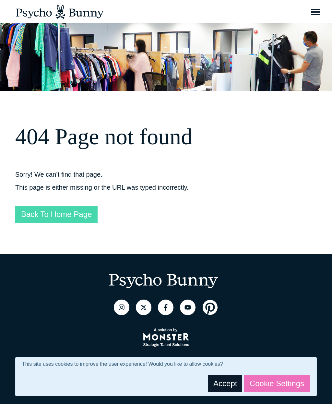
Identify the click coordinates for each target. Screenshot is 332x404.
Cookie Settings (277, 383)
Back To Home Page (56, 214)
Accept (225, 383)
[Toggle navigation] (315, 12)
